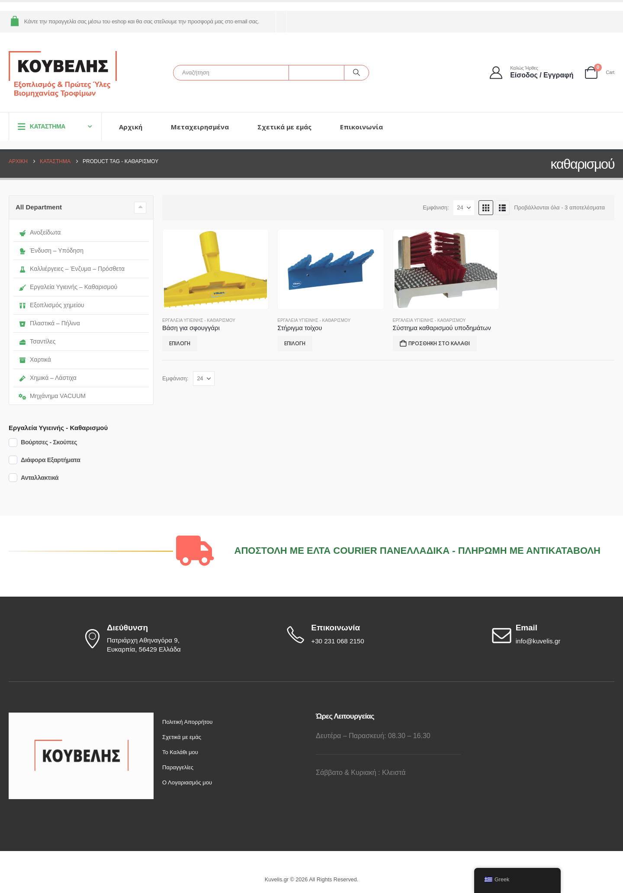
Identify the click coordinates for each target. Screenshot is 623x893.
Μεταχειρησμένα (200, 126)
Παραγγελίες (177, 767)
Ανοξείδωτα (40, 232)
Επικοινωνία (361, 126)
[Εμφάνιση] (463, 207)
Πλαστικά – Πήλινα (49, 323)
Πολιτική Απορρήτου (187, 722)
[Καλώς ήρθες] (532, 72)
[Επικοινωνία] (347, 635)
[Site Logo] (63, 74)
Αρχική (130, 126)
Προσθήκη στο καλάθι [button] (439, 343)
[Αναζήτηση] (356, 72)
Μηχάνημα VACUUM (52, 395)
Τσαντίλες (37, 341)
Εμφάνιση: (436, 207)
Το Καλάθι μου (180, 752)
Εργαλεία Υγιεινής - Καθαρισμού (198, 320)
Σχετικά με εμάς (284, 126)
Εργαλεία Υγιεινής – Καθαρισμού (68, 286)
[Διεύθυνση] (142, 639)
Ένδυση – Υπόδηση (51, 250)
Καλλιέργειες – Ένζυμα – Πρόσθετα (72, 268)
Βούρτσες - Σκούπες (49, 442)
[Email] (552, 635)
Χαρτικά (35, 359)
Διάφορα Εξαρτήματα (50, 459)
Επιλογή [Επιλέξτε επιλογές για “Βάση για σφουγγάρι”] (179, 343)
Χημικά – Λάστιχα (48, 377)
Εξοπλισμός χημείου (51, 305)
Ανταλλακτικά (39, 477)
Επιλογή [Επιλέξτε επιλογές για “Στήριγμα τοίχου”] (294, 343)
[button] (485, 207)
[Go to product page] (215, 269)
